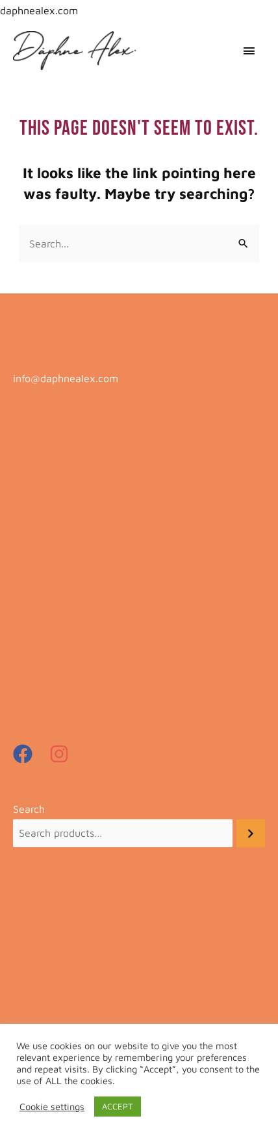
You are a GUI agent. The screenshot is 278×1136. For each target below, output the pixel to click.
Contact (31, 999)
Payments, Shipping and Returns (90, 936)
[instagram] (62, 754)
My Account (41, 1019)
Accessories (40, 464)
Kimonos (33, 580)
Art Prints (35, 487)
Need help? (40, 916)
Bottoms (33, 534)
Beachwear (39, 510)
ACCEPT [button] (117, 1106)
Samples (33, 650)
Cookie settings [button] (51, 1106)
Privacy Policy (47, 957)
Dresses (31, 557)
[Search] (250, 833)
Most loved (38, 603)
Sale (23, 627)
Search (29, 809)
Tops (23, 673)
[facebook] (29, 754)
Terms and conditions (63, 978)
